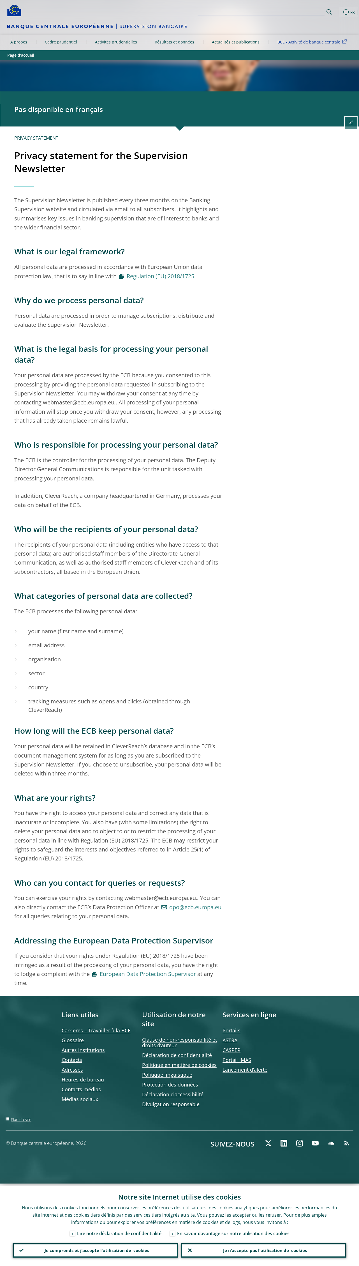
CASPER (231, 1050)
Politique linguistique (167, 1074)
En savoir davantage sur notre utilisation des (233, 1231)
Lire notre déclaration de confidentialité (119, 1231)
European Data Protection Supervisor (148, 974)
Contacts (72, 1059)
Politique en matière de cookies (179, 1065)
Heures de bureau (83, 1079)
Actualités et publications (236, 42)
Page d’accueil (20, 55)
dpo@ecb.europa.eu (195, 907)
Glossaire (73, 1040)
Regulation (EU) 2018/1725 (160, 276)
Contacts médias (81, 1089)
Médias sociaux (80, 1099)
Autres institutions (83, 1050)
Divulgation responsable (171, 1104)
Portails (231, 1030)
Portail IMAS (237, 1059)
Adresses (72, 1069)
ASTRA (230, 1040)
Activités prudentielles (116, 42)
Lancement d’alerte (245, 1069)
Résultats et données (174, 42)
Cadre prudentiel (61, 42)
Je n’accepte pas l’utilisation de (263, 1249)
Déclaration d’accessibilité (172, 1094)
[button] (338, 12)
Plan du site (21, 1119)
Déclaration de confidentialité (177, 1055)
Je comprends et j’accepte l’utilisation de (95, 1249)
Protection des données (170, 1084)
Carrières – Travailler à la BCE (96, 1030)
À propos (18, 42)
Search (329, 12)
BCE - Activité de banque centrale (313, 42)
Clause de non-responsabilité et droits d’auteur (179, 1042)
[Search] (296, 11)
